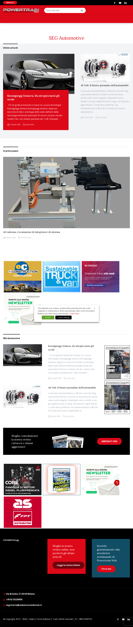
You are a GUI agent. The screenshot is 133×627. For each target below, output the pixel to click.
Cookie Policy (74, 313)
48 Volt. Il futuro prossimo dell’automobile (105, 85)
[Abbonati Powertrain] (61, 479)
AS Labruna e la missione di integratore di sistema (31, 232)
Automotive (30, 124)
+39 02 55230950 (12, 599)
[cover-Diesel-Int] (117, 362)
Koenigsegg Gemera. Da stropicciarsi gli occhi (33, 97)
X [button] (94, 308)
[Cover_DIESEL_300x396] (117, 397)
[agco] (22, 479)
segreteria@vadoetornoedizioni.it (22, 605)
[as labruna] (22, 512)
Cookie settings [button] (63, 317)
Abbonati (10, 2)
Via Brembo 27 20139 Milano (19, 593)
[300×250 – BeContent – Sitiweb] (100, 277)
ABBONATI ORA (109, 441)
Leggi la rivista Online (68, 565)
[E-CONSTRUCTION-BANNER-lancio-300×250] (22, 277)
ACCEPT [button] (48, 317)
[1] (22, 309)
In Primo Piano (26, 238)
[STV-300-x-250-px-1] (61, 277)
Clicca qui (106, 568)
